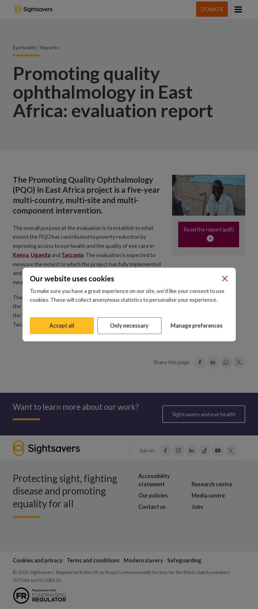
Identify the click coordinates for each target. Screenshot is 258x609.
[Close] (224, 278)
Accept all (61, 325)
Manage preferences (197, 325)
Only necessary (129, 325)
